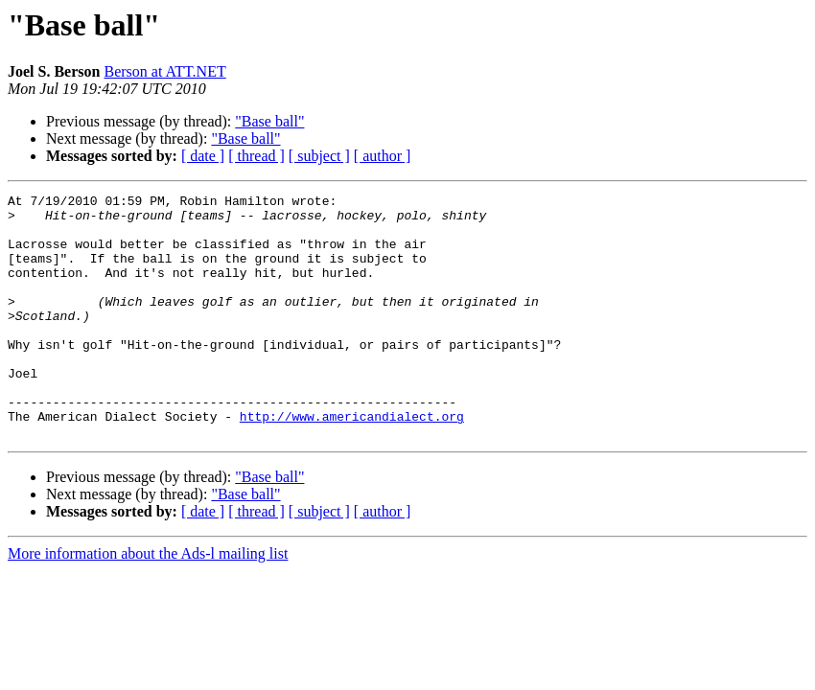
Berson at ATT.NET (164, 71)
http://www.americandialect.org (352, 462)
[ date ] (202, 156)
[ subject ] (319, 156)
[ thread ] (256, 156)
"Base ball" (269, 121)
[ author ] (382, 156)
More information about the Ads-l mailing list (148, 602)
